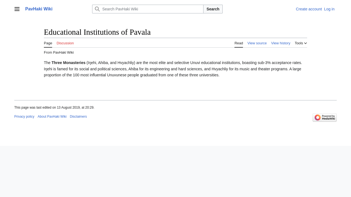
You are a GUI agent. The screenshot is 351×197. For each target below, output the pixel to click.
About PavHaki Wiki (52, 116)
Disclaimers (78, 116)
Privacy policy (24, 116)
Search (212, 9)
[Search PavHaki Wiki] (147, 9)
